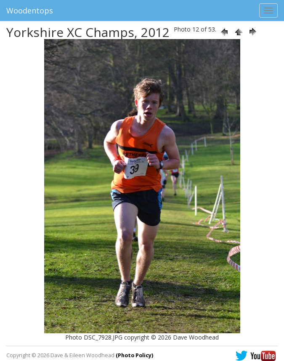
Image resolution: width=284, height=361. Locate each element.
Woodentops (29, 10)
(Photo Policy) (134, 355)
